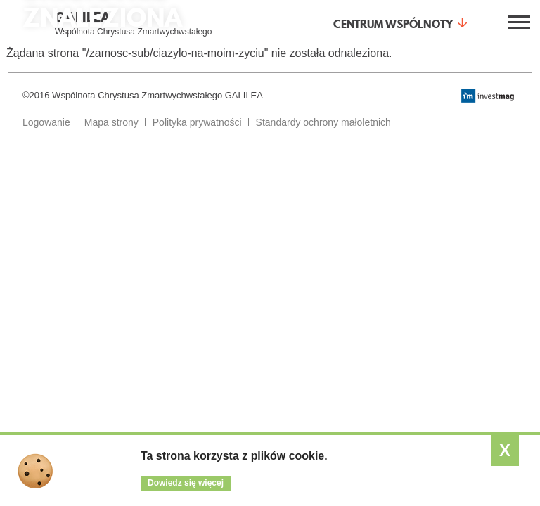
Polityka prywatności (197, 122)
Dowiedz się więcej (186, 483)
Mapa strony (111, 122)
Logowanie (46, 122)
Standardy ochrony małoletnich (323, 122)
